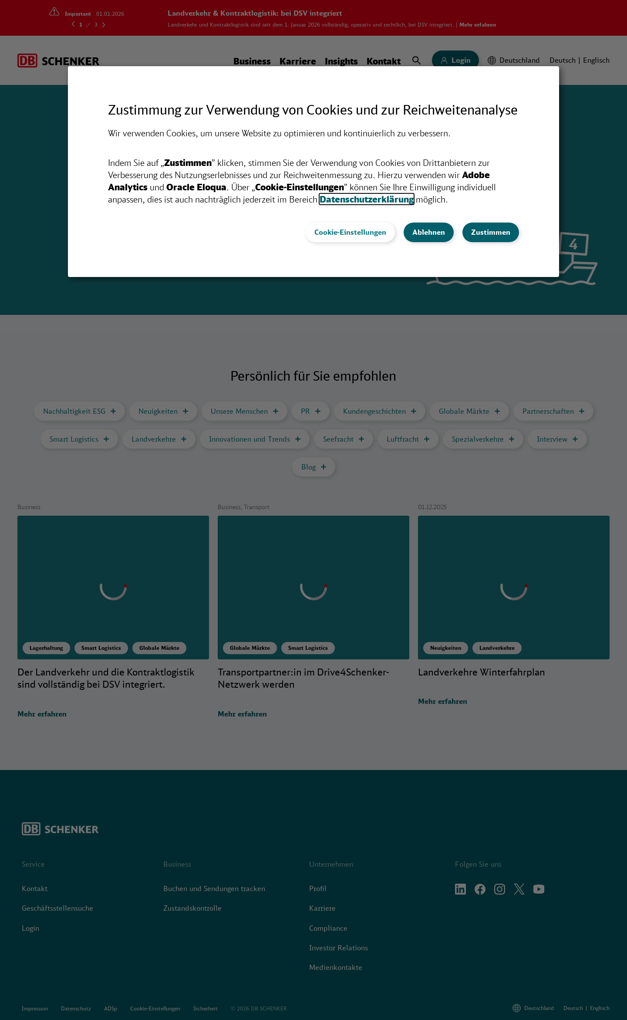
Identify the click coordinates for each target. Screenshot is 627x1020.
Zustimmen (490, 232)
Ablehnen (428, 232)
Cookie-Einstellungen (350, 232)
